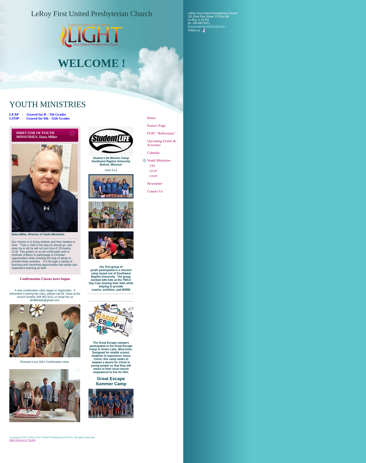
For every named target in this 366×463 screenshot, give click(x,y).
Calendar (153, 153)
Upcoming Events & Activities (161, 143)
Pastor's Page (156, 125)
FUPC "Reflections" (161, 133)
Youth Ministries (159, 160)
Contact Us (155, 191)
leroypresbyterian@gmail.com (206, 26)
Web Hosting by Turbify (22, 440)
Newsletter (154, 183)
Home (151, 118)
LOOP (153, 176)
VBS (152, 165)
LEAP (153, 171)
